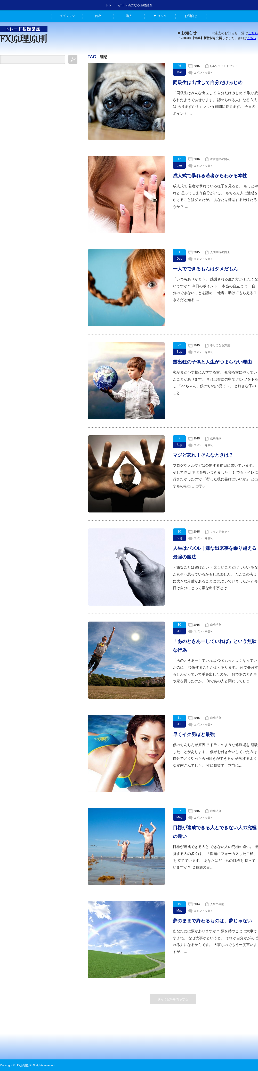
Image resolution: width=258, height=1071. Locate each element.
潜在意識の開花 (220, 159)
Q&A (213, 65)
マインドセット (228, 65)
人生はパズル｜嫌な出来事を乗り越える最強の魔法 (214, 553)
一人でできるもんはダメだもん (205, 268)
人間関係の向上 (220, 252)
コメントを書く (203, 72)
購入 (129, 16)
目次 (98, 16)
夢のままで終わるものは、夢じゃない (212, 920)
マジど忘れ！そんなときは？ (203, 455)
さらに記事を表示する (172, 999)
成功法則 (215, 438)
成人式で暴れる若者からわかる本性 (210, 175)
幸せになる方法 (220, 345)
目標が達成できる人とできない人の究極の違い (214, 832)
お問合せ (191, 16)
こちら (253, 33)
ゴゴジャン (67, 16)
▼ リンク (159, 16)
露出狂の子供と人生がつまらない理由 (212, 362)
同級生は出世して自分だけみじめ (208, 82)
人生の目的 (217, 904)
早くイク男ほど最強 (194, 734)
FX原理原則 (24, 1065)
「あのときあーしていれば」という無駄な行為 (214, 646)
